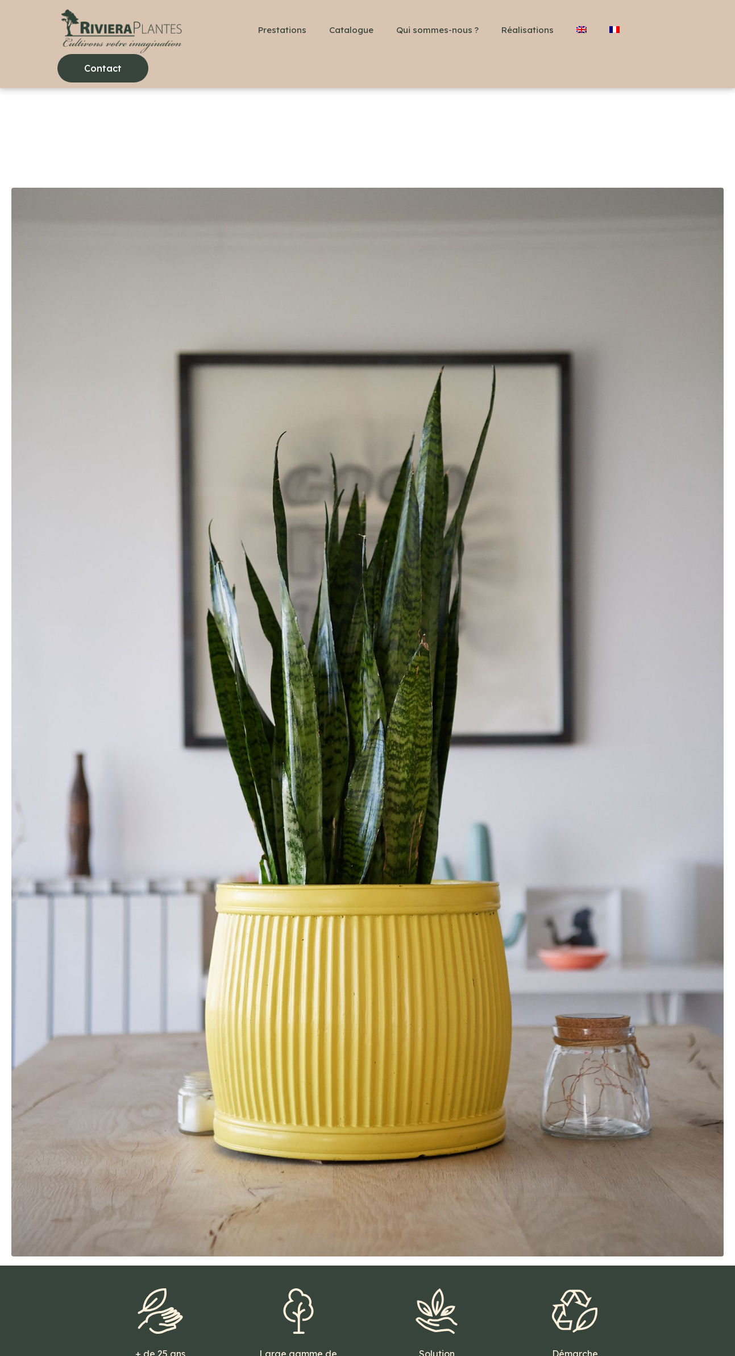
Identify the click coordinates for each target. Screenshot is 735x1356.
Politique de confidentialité (349, 1327)
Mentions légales (246, 1327)
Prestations (282, 29)
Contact (177, 1327)
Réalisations (527, 29)
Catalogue (351, 29)
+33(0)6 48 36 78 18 (104, 1327)
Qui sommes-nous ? (437, 29)
